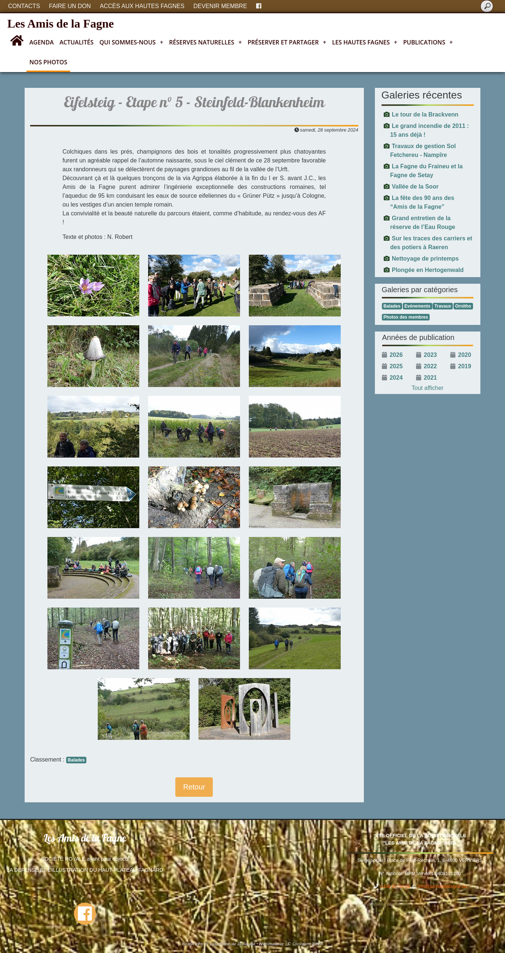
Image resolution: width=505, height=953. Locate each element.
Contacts (24, 6)
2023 (430, 355)
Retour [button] (194, 787)
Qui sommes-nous (132, 42)
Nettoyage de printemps (425, 258)
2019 (464, 366)
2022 (430, 366)
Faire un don (70, 6)
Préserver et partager (287, 42)
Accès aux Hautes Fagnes (142, 6)
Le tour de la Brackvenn (425, 114)
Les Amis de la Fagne (60, 23)
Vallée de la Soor (415, 186)
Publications (428, 42)
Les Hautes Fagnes (364, 42)
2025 (396, 366)
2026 (396, 355)
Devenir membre (220, 6)
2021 (430, 378)
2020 (464, 355)
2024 (396, 378)
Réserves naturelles (205, 42)
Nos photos (48, 62)
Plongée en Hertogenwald (428, 270)
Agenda (41, 42)
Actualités (77, 42)
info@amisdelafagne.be (442, 886)
